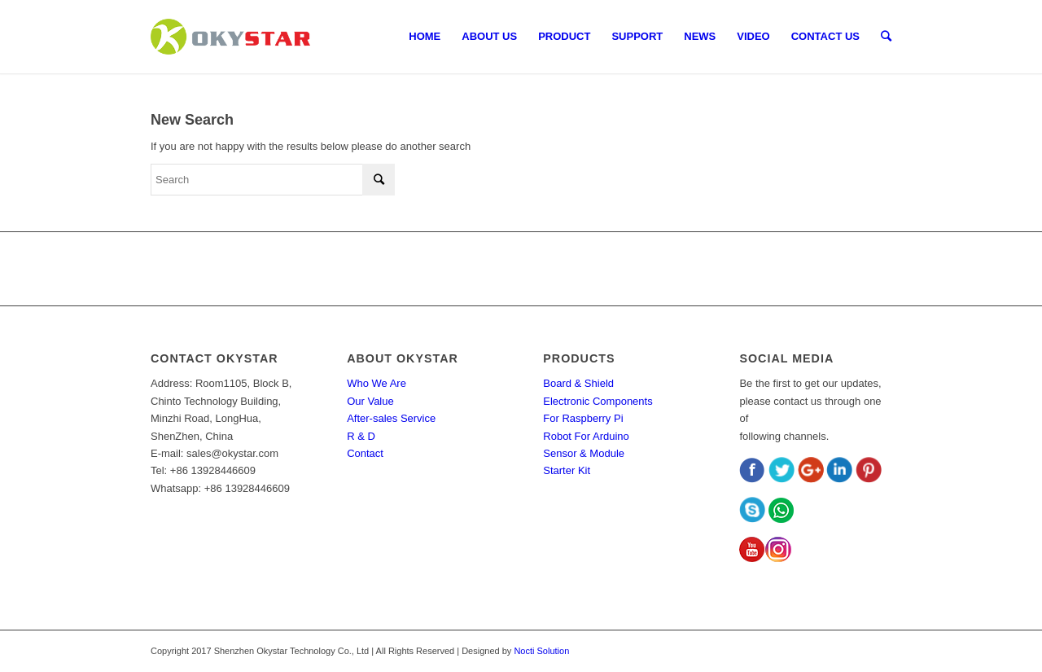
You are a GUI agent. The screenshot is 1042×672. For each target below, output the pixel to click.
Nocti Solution (541, 651)
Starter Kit (566, 470)
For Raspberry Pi (583, 418)
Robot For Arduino (586, 436)
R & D (361, 436)
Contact (365, 453)
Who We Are (376, 383)
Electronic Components (597, 401)
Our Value (370, 401)
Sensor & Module (583, 453)
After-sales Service (391, 418)
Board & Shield (578, 383)
